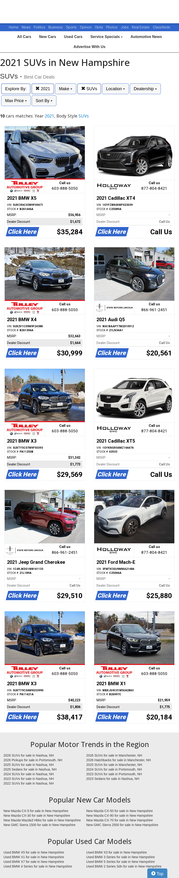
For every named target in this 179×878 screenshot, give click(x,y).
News (26, 27)
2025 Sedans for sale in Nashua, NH (29, 769)
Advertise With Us (90, 47)
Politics (39, 27)
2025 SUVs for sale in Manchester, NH (114, 765)
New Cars (47, 37)
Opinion (86, 27)
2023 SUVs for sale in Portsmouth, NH (114, 774)
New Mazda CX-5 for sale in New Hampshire (35, 811)
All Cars (24, 37)
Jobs (125, 27)
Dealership (145, 88)
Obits (99, 27)
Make (65, 88)
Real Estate (141, 27)
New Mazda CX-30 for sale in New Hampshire (36, 815)
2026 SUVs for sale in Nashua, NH (28, 755)
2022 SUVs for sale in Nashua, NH (28, 783)
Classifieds (161, 27)
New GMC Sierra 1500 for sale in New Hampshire (39, 825)
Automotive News (146, 37)
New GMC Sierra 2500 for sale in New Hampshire (122, 825)
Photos (112, 27)
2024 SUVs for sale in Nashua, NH (28, 774)
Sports (72, 27)
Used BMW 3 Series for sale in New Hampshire (120, 857)
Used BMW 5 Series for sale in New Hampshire (120, 862)
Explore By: (16, 88)
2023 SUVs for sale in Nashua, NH (28, 779)
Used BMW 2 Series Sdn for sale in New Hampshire (124, 866)
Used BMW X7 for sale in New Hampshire (33, 862)
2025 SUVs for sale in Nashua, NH (28, 765)
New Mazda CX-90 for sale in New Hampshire (119, 815)
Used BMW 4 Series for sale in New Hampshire (37, 866)
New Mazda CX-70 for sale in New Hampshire (119, 820)
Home (13, 27)
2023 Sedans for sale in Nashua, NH (112, 779)
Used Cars (73, 37)
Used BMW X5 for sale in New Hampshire (33, 852)
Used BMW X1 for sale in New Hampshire (33, 857)
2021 (42, 88)
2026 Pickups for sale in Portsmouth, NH (32, 760)
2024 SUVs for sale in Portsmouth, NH (114, 769)
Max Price (16, 100)
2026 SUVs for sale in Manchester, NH (114, 755)
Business (56, 27)
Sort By (44, 100)
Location (115, 88)
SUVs (89, 88)
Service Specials (106, 37)
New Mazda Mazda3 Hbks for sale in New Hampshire (42, 820)
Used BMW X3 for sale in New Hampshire (116, 852)
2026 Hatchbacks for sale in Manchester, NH (118, 760)
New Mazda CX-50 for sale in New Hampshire (119, 811)
